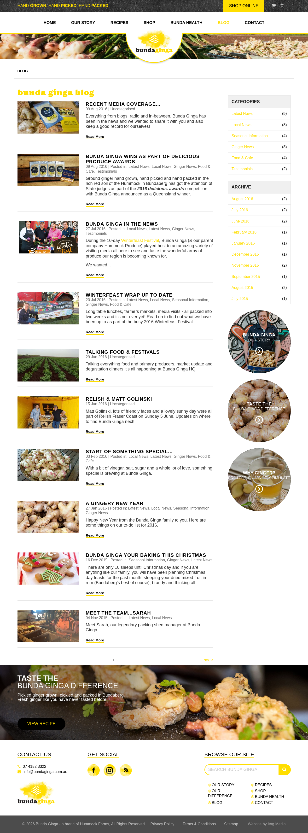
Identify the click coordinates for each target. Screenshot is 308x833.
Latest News (259, 113)
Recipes (119, 22)
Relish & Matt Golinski (119, 399)
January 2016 (259, 243)
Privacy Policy (162, 824)
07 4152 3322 (34, 766)
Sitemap (231, 824)
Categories (246, 101)
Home (50, 22)
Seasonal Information (259, 136)
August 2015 (259, 287)
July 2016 (259, 210)
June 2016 (259, 221)
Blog (223, 22)
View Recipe (41, 723)
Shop (149, 22)
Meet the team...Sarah (118, 613)
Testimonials (259, 169)
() (278, 5)
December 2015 (259, 254)
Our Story (83, 22)
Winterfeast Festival (140, 240)
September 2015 (259, 276)
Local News (259, 125)
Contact (254, 22)
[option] (154, 702)
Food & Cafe (259, 158)
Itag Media (277, 824)
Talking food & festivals (123, 352)
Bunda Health (186, 22)
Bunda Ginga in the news (122, 224)
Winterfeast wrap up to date (129, 295)
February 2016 (259, 232)
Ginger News (259, 147)
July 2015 (259, 298)
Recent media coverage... (123, 104)
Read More (95, 137)
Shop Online (244, 5)
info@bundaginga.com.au (45, 772)
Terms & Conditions (199, 824)
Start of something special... (129, 451)
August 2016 (259, 199)
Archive (241, 187)
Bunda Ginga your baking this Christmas (146, 555)
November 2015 (259, 265)
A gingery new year (115, 503)
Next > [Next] (208, 660)
